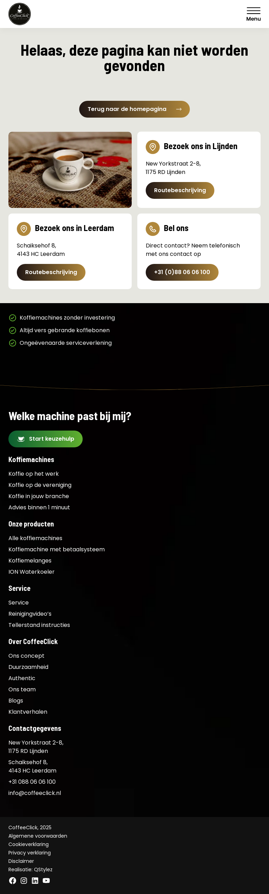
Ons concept (26, 656)
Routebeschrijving (180, 190)
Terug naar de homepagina (134, 109)
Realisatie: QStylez (30, 869)
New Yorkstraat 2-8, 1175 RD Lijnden (35, 747)
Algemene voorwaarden (37, 835)
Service (19, 588)
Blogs (15, 701)
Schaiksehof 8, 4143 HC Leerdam (32, 766)
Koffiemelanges (29, 561)
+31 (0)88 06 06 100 (182, 272)
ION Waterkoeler (31, 572)
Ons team (22, 689)
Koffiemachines (31, 459)
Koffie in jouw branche (38, 496)
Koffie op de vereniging (39, 485)
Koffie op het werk (33, 474)
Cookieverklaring (28, 844)
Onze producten (31, 523)
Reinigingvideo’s (29, 614)
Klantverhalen (27, 712)
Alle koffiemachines (35, 538)
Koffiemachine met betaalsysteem (56, 549)
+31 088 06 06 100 (32, 782)
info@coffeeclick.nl (34, 793)
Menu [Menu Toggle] (254, 14)
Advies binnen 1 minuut (39, 507)
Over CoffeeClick (33, 641)
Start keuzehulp (51, 439)
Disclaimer (21, 861)
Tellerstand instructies (39, 625)
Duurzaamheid (28, 667)
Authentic (21, 678)
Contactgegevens (34, 728)
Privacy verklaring (29, 852)
